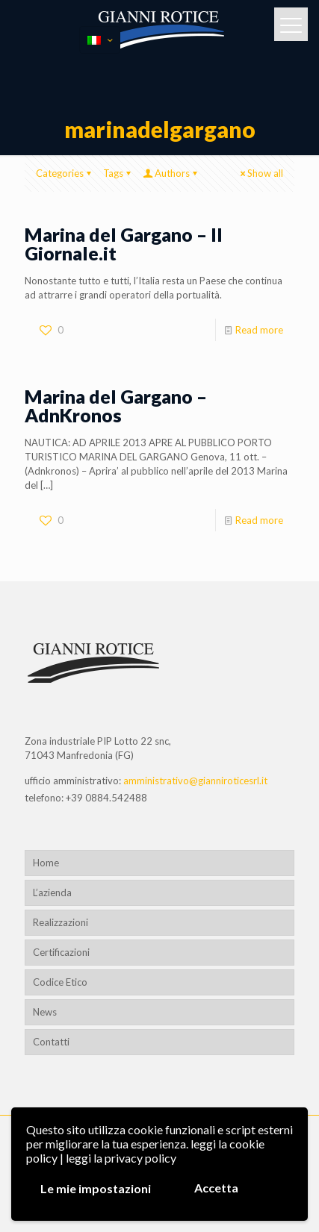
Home (46, 863)
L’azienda (52, 892)
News (45, 1012)
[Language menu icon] (99, 40)
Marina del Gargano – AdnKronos (116, 405)
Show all (260, 173)
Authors (171, 173)
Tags (118, 173)
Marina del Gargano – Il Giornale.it (124, 243)
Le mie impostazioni (95, 1188)
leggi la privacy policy (121, 1158)
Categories (64, 173)
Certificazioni (61, 952)
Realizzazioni (60, 922)
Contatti (51, 1042)
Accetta (216, 1188)
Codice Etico (60, 982)
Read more (259, 330)
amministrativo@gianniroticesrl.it (195, 781)
